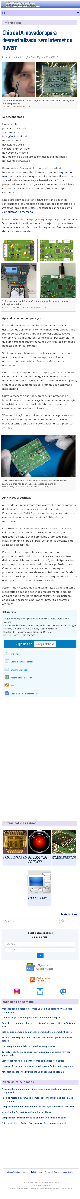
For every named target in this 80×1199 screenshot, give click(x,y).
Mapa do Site (68, 1172)
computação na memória (17, 212)
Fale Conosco (36, 1172)
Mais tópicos (69, 914)
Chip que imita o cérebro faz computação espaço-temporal (33, 1123)
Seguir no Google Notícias (24, 693)
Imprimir (15, 653)
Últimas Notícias (13, 1172)
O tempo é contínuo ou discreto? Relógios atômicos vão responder (37, 1066)
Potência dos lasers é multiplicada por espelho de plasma (32, 1071)
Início (5, 13)
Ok (40, 955)
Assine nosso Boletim (21, 677)
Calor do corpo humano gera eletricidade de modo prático (32, 1017)
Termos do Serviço (52, 1172)
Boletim (25, 1172)
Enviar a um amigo (20, 669)
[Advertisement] (54, 131)
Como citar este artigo (22, 661)
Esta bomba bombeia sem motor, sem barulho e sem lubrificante (36, 1031)
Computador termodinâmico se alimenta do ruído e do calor (33, 1117)
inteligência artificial (14, 136)
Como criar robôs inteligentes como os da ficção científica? (33, 1060)
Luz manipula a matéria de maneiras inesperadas (28, 1046)
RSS (12, 685)
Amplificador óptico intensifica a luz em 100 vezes (28, 1112)
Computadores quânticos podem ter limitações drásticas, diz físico (37, 1106)
